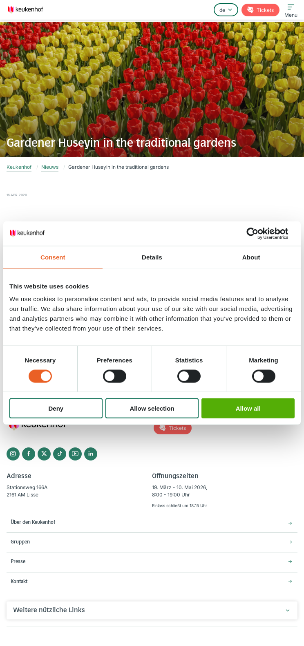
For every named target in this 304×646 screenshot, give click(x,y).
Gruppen (20, 542)
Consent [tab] (52, 256)
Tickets (264, 10)
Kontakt (19, 581)
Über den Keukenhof (33, 522)
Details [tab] (152, 256)
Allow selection (152, 408)
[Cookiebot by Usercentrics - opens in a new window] (259, 233)
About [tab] (251, 256)
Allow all (248, 408)
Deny (55, 408)
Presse (18, 561)
